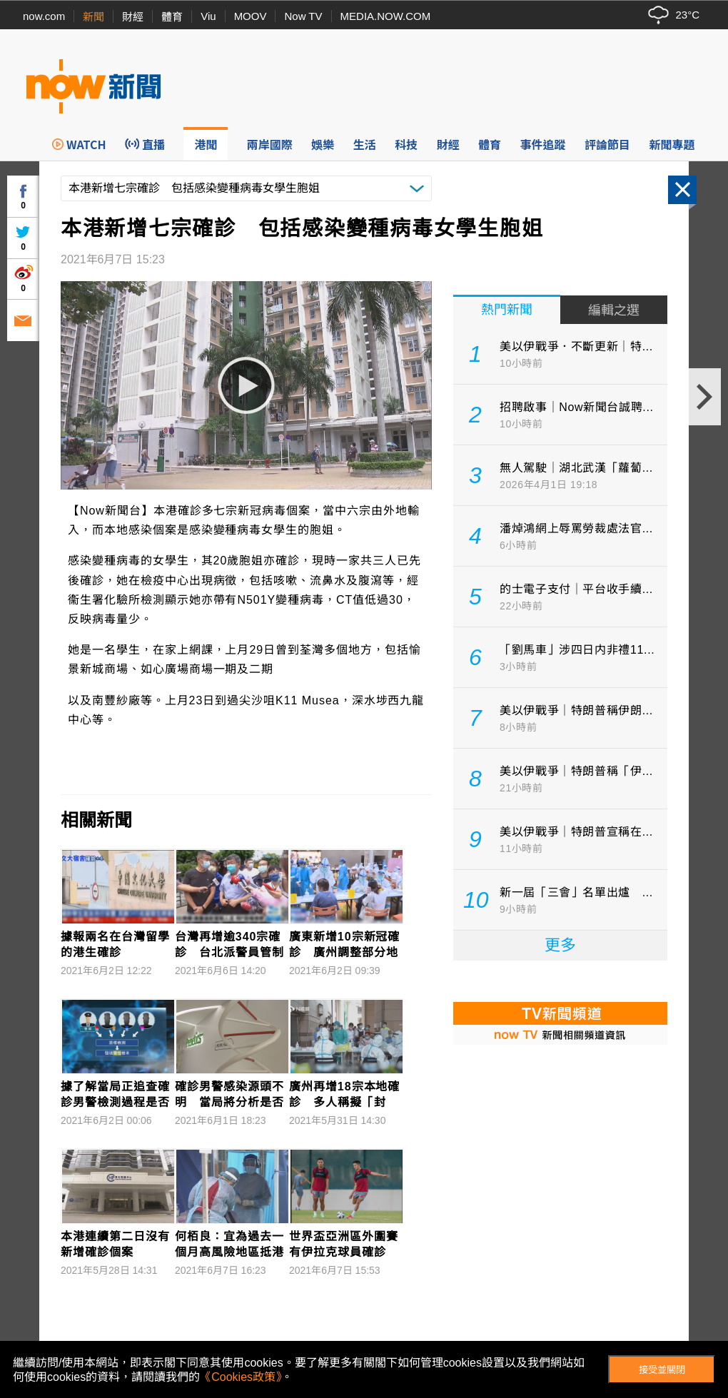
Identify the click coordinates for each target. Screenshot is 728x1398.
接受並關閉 (662, 1369)
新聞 (93, 17)
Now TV (303, 16)
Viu (208, 16)
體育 (172, 17)
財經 (132, 17)
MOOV (250, 16)
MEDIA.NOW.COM (385, 16)
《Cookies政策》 (240, 1377)
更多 (560, 945)
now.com (44, 16)
